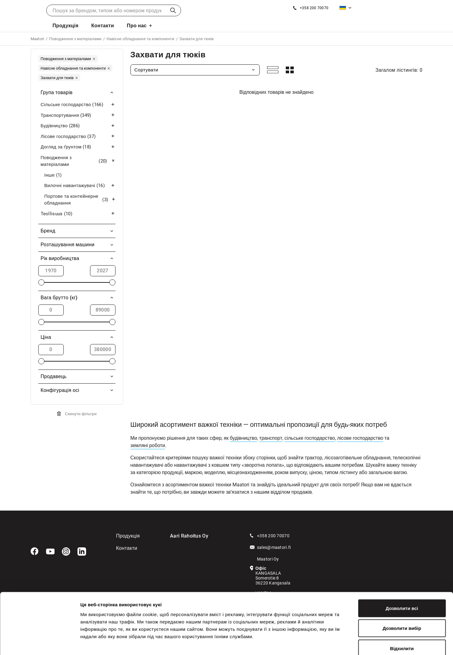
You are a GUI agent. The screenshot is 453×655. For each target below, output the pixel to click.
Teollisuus (78, 213)
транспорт (270, 438)
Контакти (102, 26)
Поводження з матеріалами (78, 161)
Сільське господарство (78, 104)
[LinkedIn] (81, 551)
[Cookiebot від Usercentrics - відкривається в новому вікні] (39, 643)
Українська (342, 8)
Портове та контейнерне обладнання (79, 199)
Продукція (65, 26)
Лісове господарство (78, 136)
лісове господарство (360, 438)
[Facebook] (35, 551)
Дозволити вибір (402, 594)
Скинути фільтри (81, 414)
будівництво (243, 438)
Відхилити (401, 614)
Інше (53, 175)
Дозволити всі (402, 574)
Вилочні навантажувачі (79, 185)
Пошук (173, 10)
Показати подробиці (353, 642)
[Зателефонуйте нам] (310, 8)
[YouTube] (50, 552)
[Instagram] (66, 551)
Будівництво (78, 125)
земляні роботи (147, 445)
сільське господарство (310, 438)
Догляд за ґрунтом (78, 147)
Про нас (137, 26)
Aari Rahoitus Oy (189, 536)
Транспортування (78, 115)
